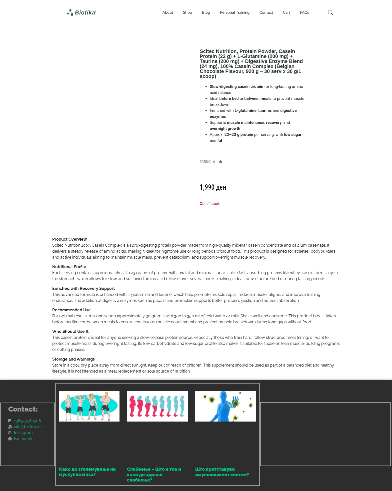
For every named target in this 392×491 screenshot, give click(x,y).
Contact (266, 12)
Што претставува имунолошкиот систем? (222, 472)
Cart (286, 12)
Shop (187, 12)
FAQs (304, 12)
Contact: (23, 409)
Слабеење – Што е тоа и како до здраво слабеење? (154, 475)
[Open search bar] (330, 12)
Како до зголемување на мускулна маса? (87, 472)
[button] (211, 163)
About (167, 12)
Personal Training (235, 12)
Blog (206, 12)
